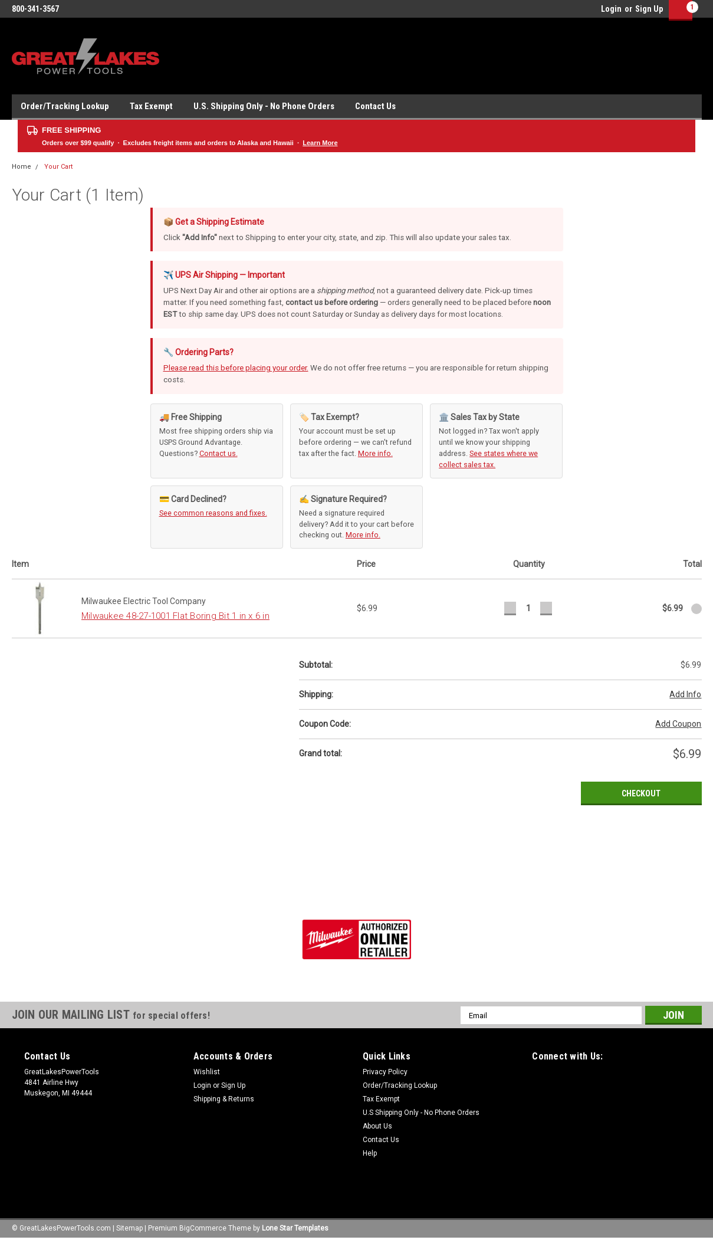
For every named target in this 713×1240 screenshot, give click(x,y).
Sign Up (649, 9)
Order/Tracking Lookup (65, 106)
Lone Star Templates (295, 1228)
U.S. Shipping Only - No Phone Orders (263, 106)
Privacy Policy (385, 1072)
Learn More (320, 142)
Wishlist (206, 1072)
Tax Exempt (151, 106)
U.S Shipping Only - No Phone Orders (421, 1112)
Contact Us (375, 106)
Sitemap (129, 1228)
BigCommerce (202, 1228)
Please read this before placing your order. (235, 367)
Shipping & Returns (223, 1099)
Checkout (641, 793)
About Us (377, 1126)
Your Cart (58, 166)
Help (370, 1153)
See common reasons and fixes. (213, 513)
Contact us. (218, 453)
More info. (375, 453)
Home (21, 166)
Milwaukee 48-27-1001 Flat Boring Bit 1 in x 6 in (175, 616)
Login (611, 9)
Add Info (685, 694)
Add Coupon (678, 724)
